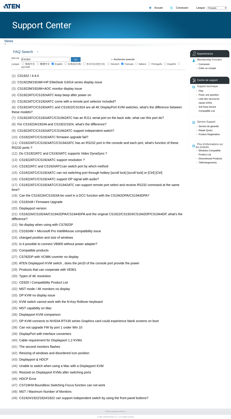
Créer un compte (207, 68)
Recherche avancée (124, 59)
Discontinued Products (210, 158)
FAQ (201, 91)
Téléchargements (208, 162)
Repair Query (206, 130)
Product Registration (209, 134)
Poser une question (209, 95)
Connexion (181, 7)
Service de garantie (209, 126)
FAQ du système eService (115, 411)
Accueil (158, 7)
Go (75, 59)
